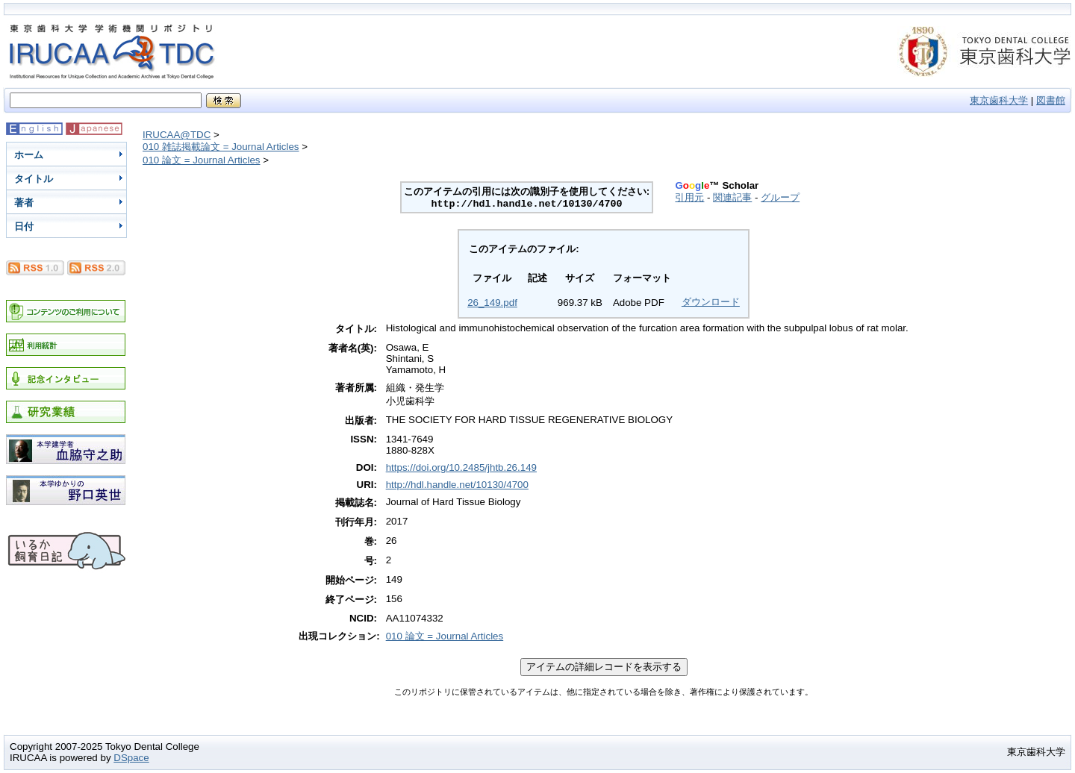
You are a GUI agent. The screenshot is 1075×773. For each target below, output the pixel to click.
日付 (24, 226)
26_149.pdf (492, 302)
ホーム (28, 154)
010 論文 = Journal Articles (202, 160)
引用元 (689, 197)
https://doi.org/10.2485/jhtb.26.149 (461, 467)
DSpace (131, 757)
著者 (24, 202)
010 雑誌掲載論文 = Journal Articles (221, 146)
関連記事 (732, 197)
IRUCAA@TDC (177, 134)
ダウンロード (711, 301)
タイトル (33, 178)
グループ (780, 197)
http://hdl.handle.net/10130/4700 (457, 484)
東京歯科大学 (999, 100)
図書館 (1050, 100)
